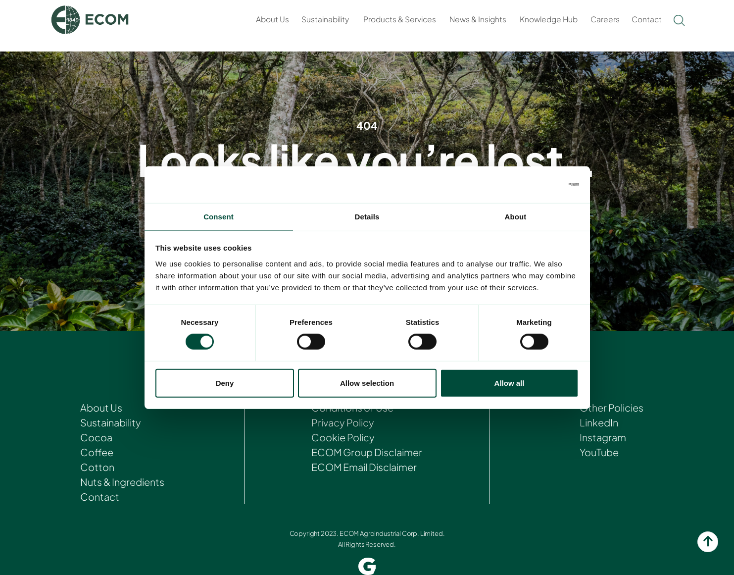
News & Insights (477, 19)
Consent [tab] (218, 216)
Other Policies (611, 407)
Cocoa (96, 437)
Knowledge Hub (549, 19)
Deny (225, 383)
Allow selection (367, 383)
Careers (605, 19)
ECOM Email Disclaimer (364, 467)
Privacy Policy (342, 422)
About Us (272, 19)
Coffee (96, 452)
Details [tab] (367, 216)
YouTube (598, 452)
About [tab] (516, 216)
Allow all (509, 383)
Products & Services (399, 19)
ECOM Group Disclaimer (367, 452)
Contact (647, 19)
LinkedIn (598, 422)
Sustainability (325, 19)
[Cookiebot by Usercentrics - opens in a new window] (535, 183)
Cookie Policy (342, 437)
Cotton (97, 467)
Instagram (602, 437)
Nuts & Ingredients (122, 481)
